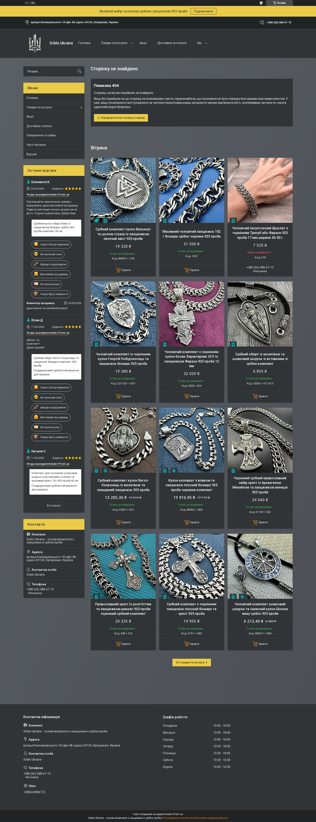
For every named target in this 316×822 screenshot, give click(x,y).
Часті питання (36, 144)
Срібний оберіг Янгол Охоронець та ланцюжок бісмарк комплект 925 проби (56, 361)
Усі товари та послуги (190, 662)
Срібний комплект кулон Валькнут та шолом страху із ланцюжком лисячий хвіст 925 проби (123, 234)
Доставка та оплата (172, 43)
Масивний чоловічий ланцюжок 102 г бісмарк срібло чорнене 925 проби (192, 234)
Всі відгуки (54, 505)
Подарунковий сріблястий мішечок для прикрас (56, 372)
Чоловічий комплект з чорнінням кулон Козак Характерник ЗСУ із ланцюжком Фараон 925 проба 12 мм (191, 359)
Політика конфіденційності (212, 818)
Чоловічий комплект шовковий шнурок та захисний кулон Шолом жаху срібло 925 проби (260, 609)
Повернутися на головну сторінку (123, 117)
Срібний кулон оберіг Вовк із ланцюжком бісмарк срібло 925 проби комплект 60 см (54, 227)
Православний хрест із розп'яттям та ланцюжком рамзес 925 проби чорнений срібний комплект (123, 609)
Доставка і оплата (39, 126)
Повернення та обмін (41, 135)
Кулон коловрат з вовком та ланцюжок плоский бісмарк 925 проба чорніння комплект (191, 485)
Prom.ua (178, 814)
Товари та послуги (114, 43)
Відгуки (32, 154)
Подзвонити (203, 11)
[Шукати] (79, 71)
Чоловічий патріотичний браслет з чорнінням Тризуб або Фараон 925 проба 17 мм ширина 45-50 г (260, 233)
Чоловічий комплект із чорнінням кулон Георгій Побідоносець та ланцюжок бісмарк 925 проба (123, 359)
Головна (84, 43)
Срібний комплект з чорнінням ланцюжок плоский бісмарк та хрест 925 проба (191, 609)
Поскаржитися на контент (178, 818)
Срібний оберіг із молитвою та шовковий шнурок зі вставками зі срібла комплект (260, 359)
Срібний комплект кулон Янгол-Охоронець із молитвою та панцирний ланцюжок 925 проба (123, 485)
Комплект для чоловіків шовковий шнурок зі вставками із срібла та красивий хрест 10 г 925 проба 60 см (55, 476)
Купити (126, 270)
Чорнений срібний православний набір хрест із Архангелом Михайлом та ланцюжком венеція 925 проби (260, 485)
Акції (143, 43)
